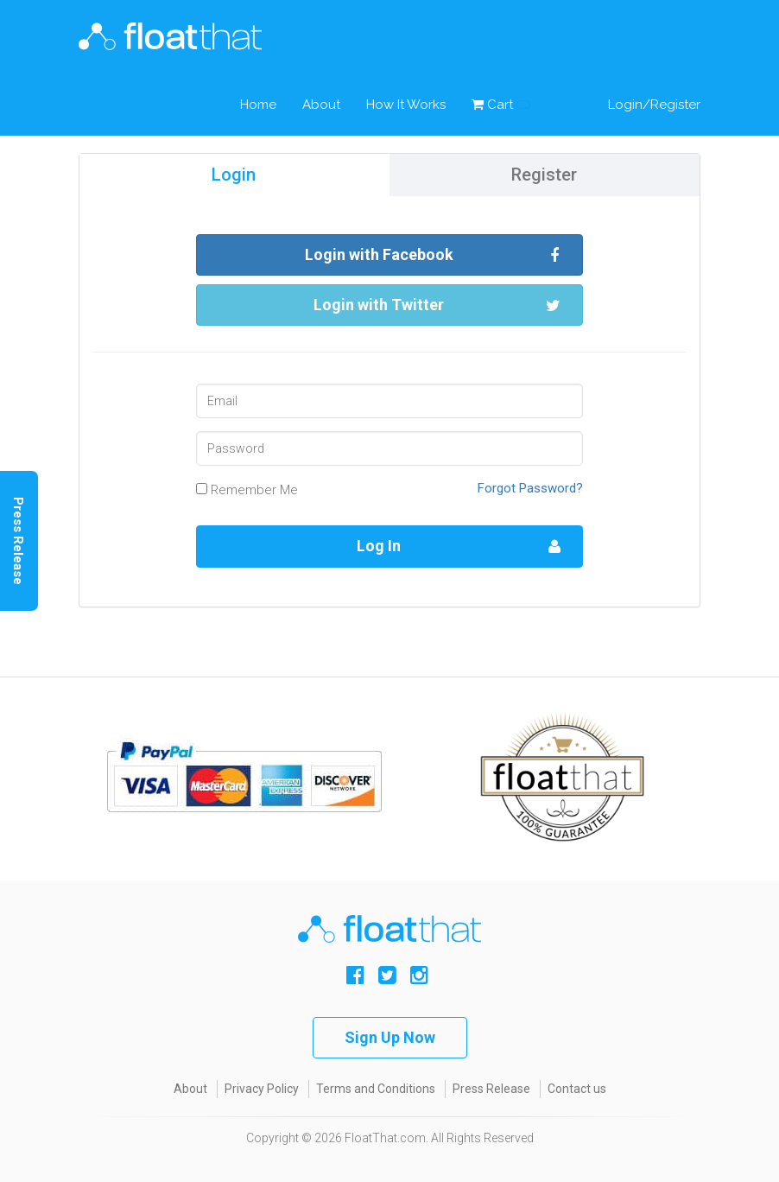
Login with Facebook (432, 255)
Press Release (491, 1089)
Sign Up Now (390, 1037)
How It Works (406, 104)
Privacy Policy (262, 1089)
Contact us (577, 1089)
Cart (501, 104)
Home (258, 104)
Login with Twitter (437, 305)
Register (544, 174)
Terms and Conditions (375, 1089)
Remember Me (247, 490)
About (321, 104)
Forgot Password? (530, 488)
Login (234, 174)
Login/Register (654, 104)
